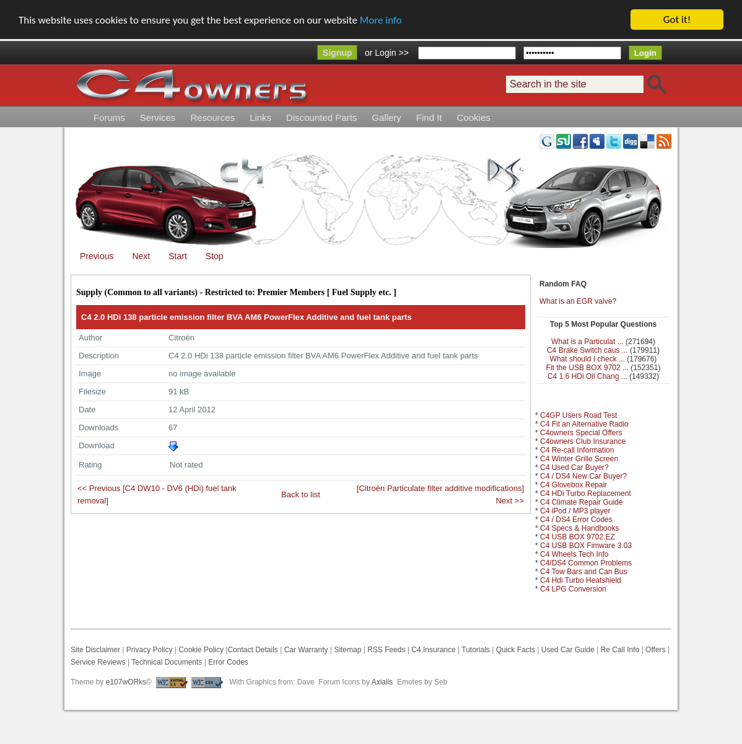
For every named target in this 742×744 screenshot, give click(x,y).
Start (177, 256)
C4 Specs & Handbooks (579, 528)
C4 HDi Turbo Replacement (585, 493)
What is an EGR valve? (577, 301)
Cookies (474, 117)
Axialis (382, 682)
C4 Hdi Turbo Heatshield (580, 580)
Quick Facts (517, 649)
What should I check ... (587, 359)
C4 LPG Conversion (573, 589)
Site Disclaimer (95, 649)
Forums (109, 117)
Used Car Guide (568, 649)
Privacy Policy (149, 649)
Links (260, 117)
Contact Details (252, 649)
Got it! (677, 19)
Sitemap (346, 649)
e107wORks (126, 682)
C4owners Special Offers (581, 432)
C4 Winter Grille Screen (579, 458)
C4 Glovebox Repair (573, 484)
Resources (212, 117)
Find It (429, 117)
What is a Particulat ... (587, 341)
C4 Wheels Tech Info (574, 554)
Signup (337, 53)
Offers (655, 649)
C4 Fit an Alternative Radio (584, 424)
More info (381, 20)
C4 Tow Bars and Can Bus (583, 571)
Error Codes (228, 662)
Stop (215, 256)
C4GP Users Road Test (578, 415)
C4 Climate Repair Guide (581, 502)
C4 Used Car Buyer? (574, 467)
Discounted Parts (321, 117)
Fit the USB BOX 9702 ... (587, 367)
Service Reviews (98, 662)
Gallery (386, 117)
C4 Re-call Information (577, 450)
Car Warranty (306, 649)
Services (158, 117)
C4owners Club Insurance (583, 441)
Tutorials (475, 649)
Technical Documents (166, 662)
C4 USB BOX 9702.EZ (577, 537)
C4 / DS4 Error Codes (576, 519)
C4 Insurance (433, 649)
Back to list (300, 494)
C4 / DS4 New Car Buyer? (583, 476)
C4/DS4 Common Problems (586, 563)
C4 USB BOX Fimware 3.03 (586, 545)
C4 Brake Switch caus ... (587, 350)
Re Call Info (620, 649)
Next (141, 256)
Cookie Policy (201, 649)
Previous (96, 256)
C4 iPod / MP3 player (575, 511)
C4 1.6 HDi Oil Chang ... (587, 376)
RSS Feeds (386, 649)
